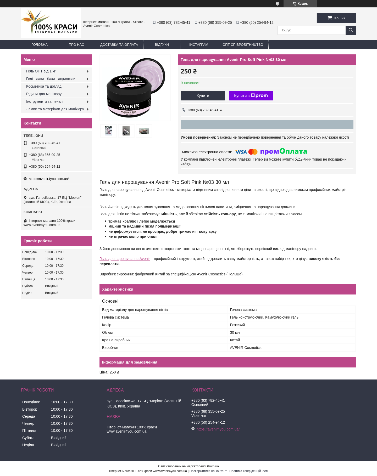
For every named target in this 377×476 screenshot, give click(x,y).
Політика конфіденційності (248, 471)
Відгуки (162, 45)
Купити (203, 95)
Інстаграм (198, 45)
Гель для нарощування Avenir (124, 259)
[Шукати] (351, 30)
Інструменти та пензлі (44, 101)
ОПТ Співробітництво (243, 45)
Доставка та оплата (119, 45)
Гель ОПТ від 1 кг (41, 71)
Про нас (76, 45)
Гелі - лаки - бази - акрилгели (50, 79)
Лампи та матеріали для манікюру (55, 109)
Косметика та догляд (44, 86)
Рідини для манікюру (44, 94)
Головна (39, 45)
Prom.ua (213, 466)
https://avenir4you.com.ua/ (49, 179)
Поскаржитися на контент (208, 471)
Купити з (251, 95)
